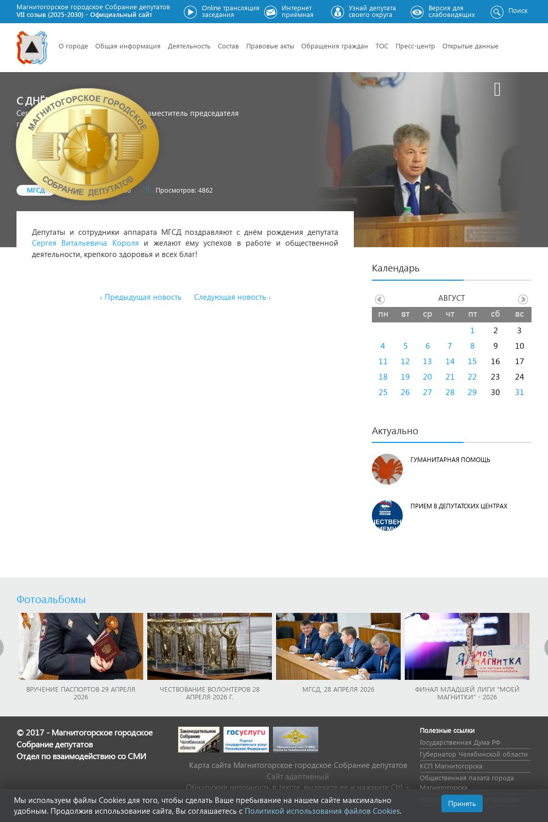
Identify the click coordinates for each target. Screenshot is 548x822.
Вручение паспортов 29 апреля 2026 (80, 692)
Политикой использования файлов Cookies (322, 811)
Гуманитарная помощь (450, 460)
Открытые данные (470, 45)
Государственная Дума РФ (460, 742)
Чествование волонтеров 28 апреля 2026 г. (210, 692)
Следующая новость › (232, 297)
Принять (462, 803)
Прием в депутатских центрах (458, 506)
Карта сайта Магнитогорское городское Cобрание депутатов (298, 765)
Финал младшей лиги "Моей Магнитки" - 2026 (467, 692)
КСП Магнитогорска (451, 765)
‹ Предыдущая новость (141, 297)
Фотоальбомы (51, 598)
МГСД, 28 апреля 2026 (338, 689)
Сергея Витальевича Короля (85, 242)
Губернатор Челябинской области (474, 753)
